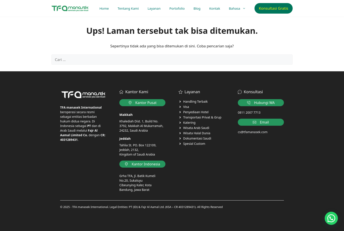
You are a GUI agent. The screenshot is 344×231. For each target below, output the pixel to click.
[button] (331, 218)
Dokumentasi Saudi (197, 138)
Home (104, 8)
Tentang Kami (128, 8)
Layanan (154, 8)
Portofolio (177, 8)
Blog (197, 8)
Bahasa (239, 8)
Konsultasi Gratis (273, 8)
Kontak (214, 8)
